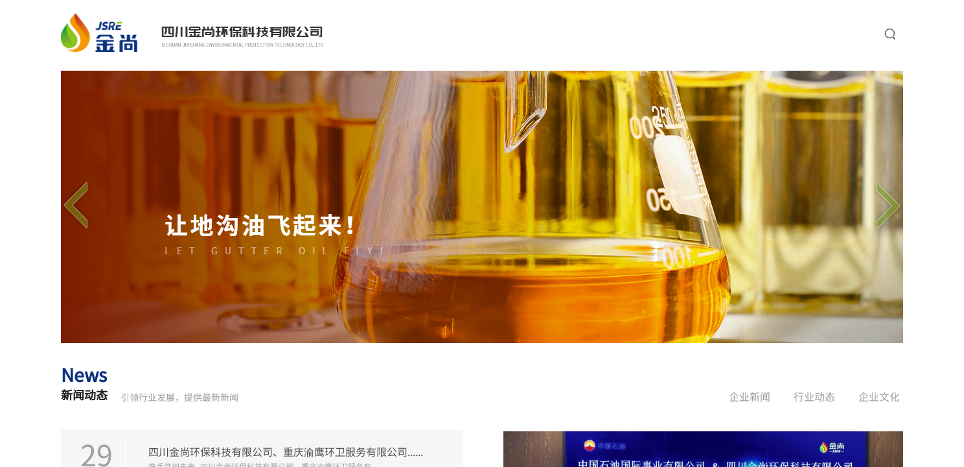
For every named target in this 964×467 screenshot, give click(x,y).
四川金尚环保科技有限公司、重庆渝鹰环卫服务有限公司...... (285, 451)
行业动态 (814, 396)
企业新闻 (749, 396)
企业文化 (879, 396)
